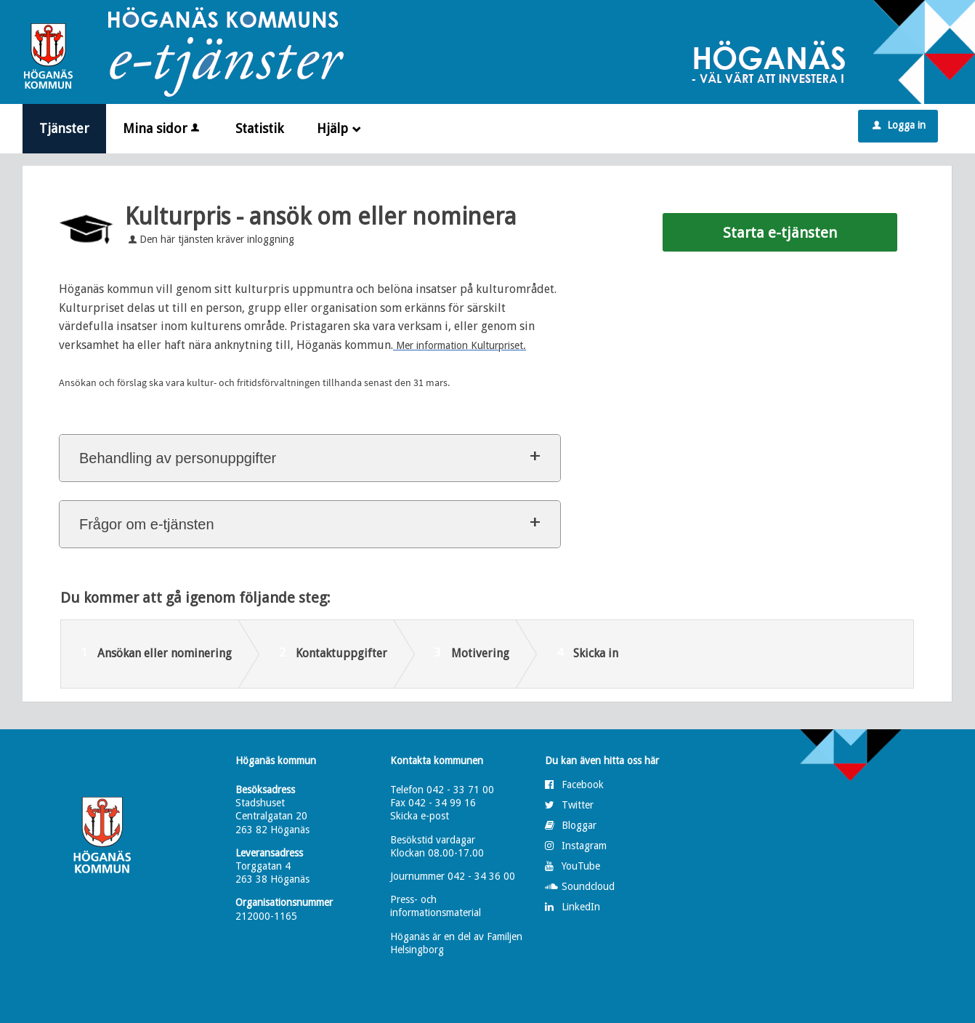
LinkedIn (581, 906)
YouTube (581, 866)
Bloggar (579, 825)
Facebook (583, 784)
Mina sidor (162, 128)
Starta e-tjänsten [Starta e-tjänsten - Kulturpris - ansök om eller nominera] (780, 232)
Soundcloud (588, 886)
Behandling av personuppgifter (177, 458)
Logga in (899, 125)
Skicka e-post (419, 816)
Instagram (584, 845)
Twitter (578, 805)
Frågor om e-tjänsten (146, 524)
